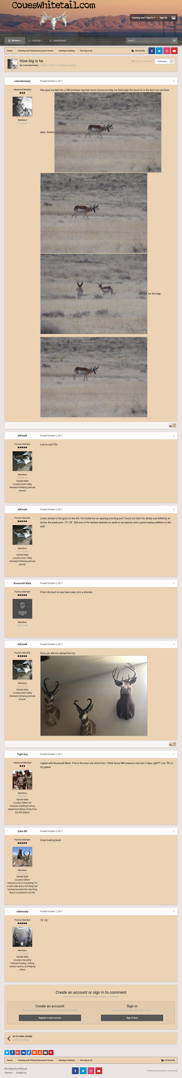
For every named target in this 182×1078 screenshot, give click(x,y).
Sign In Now (132, 1018)
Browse (16, 40)
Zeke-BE (22, 831)
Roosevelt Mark (22, 583)
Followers (162, 61)
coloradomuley (30, 65)
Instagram (166, 50)
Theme (8, 1073)
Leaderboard (59, 40)
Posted (51, 81)
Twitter (159, 50)
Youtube (174, 50)
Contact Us (21, 1073)
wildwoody (22, 911)
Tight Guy (22, 754)
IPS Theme (9, 1069)
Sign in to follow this (143, 61)
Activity (37, 40)
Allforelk (22, 435)
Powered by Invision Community (162, 1070)
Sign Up (163, 18)
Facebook (151, 50)
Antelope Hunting (67, 65)
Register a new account (50, 1018)
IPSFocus (22, 1069)
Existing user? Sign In (143, 17)
